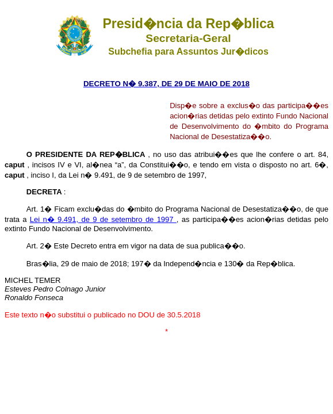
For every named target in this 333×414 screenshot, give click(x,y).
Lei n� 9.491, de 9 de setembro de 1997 (103, 219)
